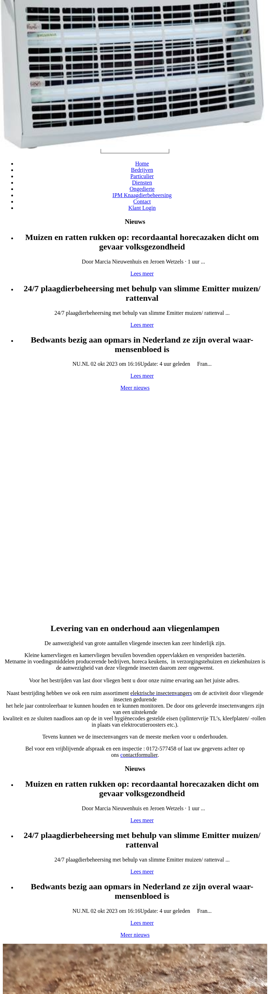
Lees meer (34, 414)
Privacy (115, 958)
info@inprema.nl (140, 913)
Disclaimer (138, 958)
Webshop (134, 684)
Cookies (94, 958)
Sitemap (72, 958)
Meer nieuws (241, 518)
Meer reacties (162, 809)
